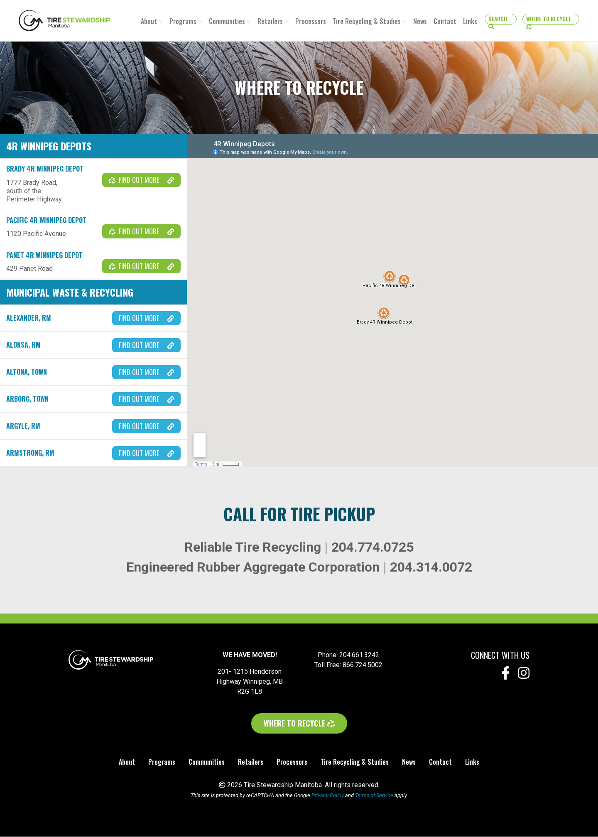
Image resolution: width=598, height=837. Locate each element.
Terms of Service (374, 796)
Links (470, 21)
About (149, 21)
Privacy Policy (327, 796)
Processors (310, 21)
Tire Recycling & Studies (367, 21)
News (420, 21)
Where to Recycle (551, 20)
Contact (445, 21)
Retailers (270, 21)
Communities (227, 21)
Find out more (141, 180)
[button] (501, 19)
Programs (182, 21)
